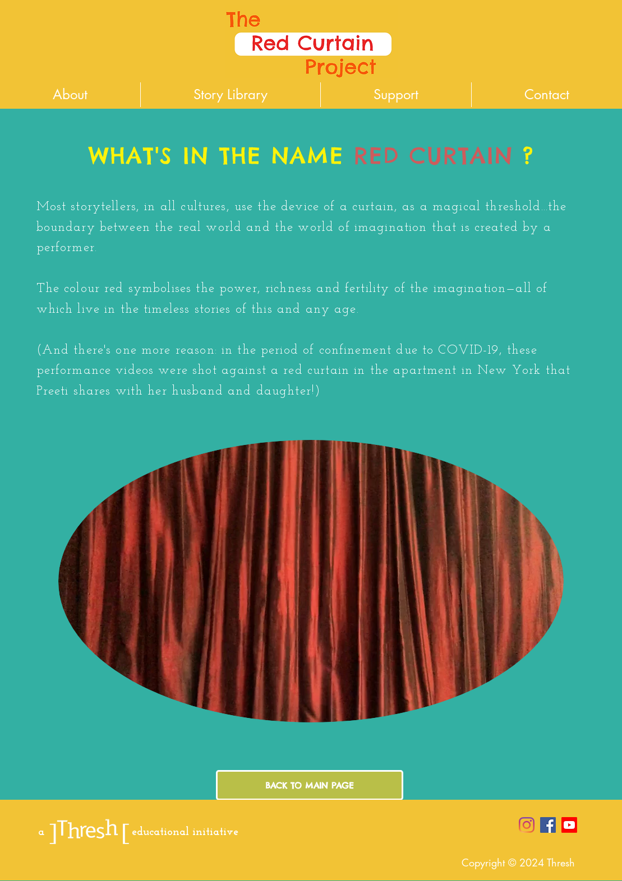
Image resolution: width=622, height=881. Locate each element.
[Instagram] (527, 825)
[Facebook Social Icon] (548, 825)
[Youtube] (569, 825)
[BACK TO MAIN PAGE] (309, 785)
